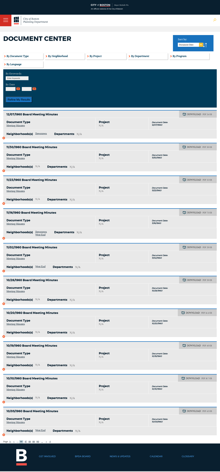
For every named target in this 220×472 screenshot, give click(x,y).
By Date (10, 84)
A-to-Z (205, 45)
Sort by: (182, 39)
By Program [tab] (179, 56)
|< (10, 442)
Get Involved (47, 456)
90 (37, 442)
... (18, 441)
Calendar (156, 456)
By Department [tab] (140, 56)
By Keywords (13, 73)
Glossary (188, 456)
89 (33, 442)
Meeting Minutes (16, 126)
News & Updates (120, 456)
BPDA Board (83, 456)
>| (50, 442)
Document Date (186, 45)
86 (21, 442)
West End (40, 235)
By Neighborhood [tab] (58, 56)
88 (29, 442)
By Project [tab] (96, 56)
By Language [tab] (14, 64)
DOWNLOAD (194, 114)
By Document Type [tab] (18, 56)
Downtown (41, 134)
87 (26, 442)
